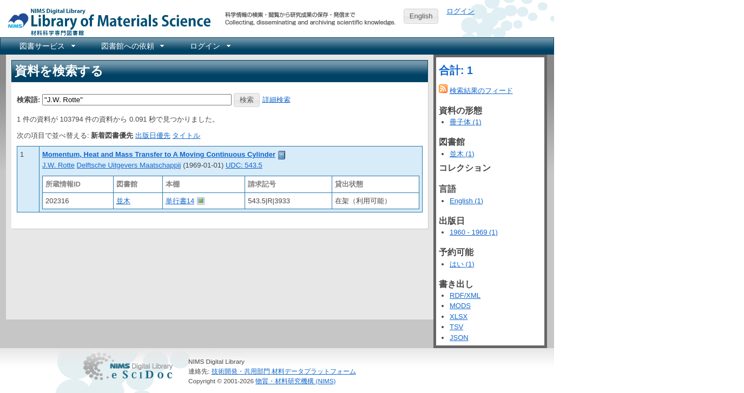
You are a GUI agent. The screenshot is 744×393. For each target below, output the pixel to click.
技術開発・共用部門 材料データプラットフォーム (284, 371)
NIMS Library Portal (106, 21)
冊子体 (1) (466, 122)
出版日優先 (152, 135)
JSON (459, 338)
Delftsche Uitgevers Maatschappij (129, 165)
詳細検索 (276, 99)
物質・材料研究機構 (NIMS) (295, 380)
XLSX (459, 316)
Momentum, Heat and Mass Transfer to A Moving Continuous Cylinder (158, 154)
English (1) (466, 201)
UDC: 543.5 (244, 165)
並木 (123, 201)
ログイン (460, 11)
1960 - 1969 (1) (474, 232)
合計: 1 (456, 70)
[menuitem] (46, 46)
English (421, 16)
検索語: (28, 99)
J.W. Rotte (58, 165)
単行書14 (180, 201)
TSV (456, 327)
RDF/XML (465, 295)
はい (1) (462, 264)
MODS (460, 306)
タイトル (186, 135)
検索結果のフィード (481, 90)
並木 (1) (462, 154)
